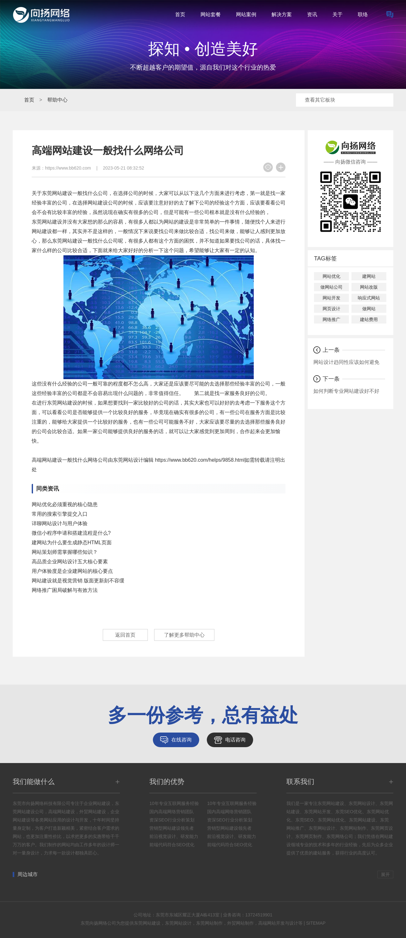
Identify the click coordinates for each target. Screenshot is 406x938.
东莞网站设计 (178, 923)
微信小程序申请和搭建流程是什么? (71, 533)
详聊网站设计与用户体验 (60, 523)
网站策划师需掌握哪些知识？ (65, 552)
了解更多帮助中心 (184, 635)
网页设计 (331, 308)
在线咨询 (181, 739)
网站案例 (246, 14)
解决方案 (282, 14)
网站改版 (369, 287)
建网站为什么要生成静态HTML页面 (72, 542)
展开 (385, 874)
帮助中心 (57, 100)
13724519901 (258, 914)
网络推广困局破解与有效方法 (65, 590)
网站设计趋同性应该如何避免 (346, 362)
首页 (180, 14)
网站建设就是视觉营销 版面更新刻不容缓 (78, 580)
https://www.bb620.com (68, 168)
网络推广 (331, 319)
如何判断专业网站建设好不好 (346, 391)
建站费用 (369, 319)
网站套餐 (210, 14)
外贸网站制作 (240, 923)
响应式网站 (369, 297)
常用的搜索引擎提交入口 (60, 514)
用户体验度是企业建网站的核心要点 (72, 571)
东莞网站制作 (209, 923)
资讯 (312, 14)
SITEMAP (315, 923)
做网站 (369, 308)
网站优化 (331, 276)
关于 (337, 14)
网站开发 (331, 297)
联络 (363, 14)
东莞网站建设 (147, 923)
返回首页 (125, 635)
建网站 (369, 276)
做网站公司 (331, 287)
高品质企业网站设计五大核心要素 (70, 561)
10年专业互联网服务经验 (174, 803)
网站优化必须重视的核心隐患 (65, 504)
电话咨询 (235, 739)
